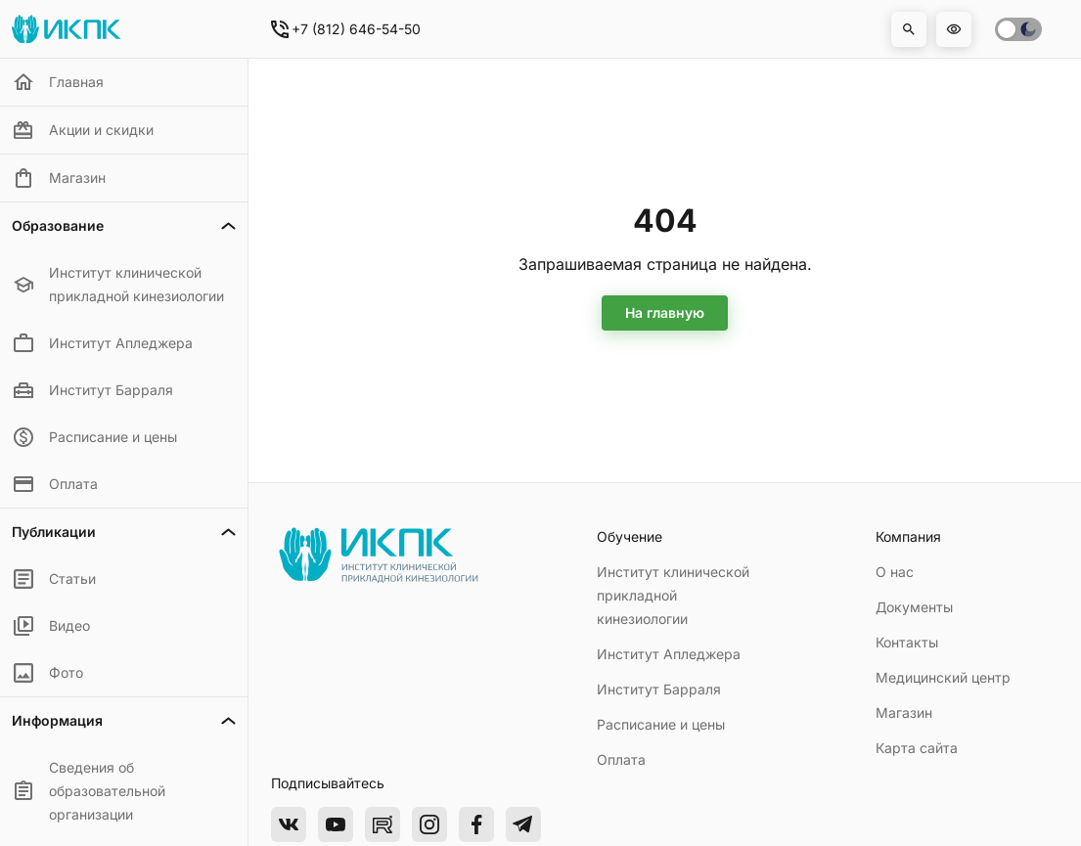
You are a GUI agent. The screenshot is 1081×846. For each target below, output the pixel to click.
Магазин (904, 712)
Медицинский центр (943, 677)
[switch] (1018, 29)
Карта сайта (917, 747)
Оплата (621, 759)
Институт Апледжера (669, 654)
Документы (914, 607)
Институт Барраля (659, 689)
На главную (664, 312)
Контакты (907, 642)
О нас (895, 571)
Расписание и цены (661, 724)
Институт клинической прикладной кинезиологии (673, 595)
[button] (908, 29)
